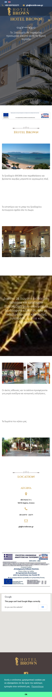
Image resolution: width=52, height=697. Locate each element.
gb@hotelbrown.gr (34, 5)
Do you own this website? (14, 607)
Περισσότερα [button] (38, 686)
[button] (26, 54)
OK (42, 607)
